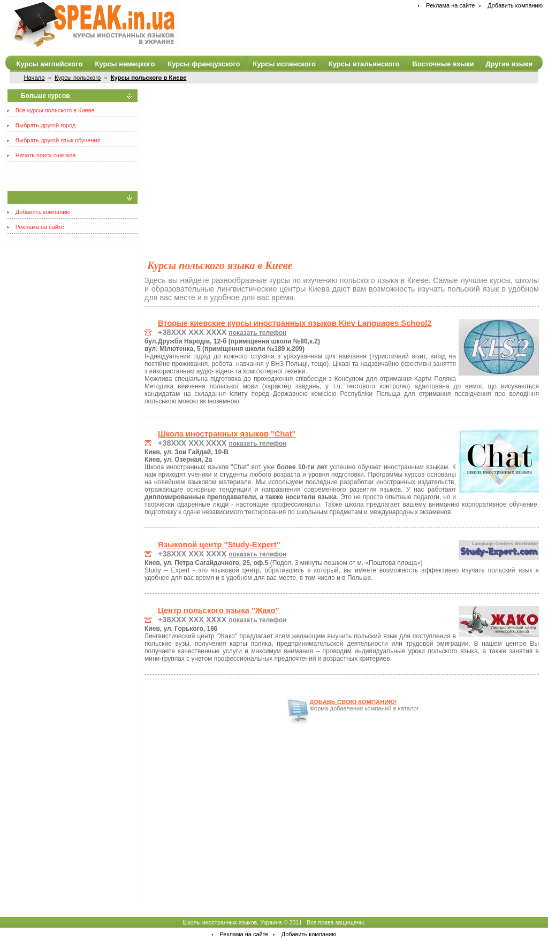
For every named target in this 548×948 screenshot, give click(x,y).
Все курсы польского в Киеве (55, 110)
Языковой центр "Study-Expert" (219, 544)
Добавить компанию (515, 5)
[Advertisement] (341, 164)
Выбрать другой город (46, 125)
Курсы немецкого (125, 64)
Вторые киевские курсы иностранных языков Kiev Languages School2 (294, 323)
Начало (34, 77)
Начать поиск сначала (46, 155)
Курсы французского (204, 64)
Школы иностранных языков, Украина (232, 922)
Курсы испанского (284, 64)
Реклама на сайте (450, 5)
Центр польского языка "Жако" (218, 610)
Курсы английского (49, 64)
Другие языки (508, 64)
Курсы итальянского (364, 64)
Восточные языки (443, 64)
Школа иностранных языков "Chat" (227, 434)
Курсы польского (78, 77)
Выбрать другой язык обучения (58, 140)
